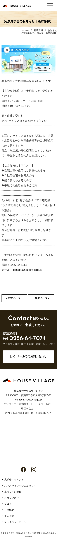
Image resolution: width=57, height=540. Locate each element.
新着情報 (38, 30)
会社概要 (9, 510)
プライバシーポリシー (16, 522)
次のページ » (42, 298)
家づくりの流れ (12, 491)
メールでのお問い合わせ (32, 356)
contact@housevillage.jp (27, 269)
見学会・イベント (14, 479)
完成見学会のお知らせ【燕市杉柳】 (39, 33)
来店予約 (9, 516)
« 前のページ (13, 298)
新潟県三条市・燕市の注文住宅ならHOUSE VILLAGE (26, 533)
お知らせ (52, 30)
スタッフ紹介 (11, 498)
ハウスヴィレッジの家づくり (20, 485)
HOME (25, 30)
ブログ (8, 504)
